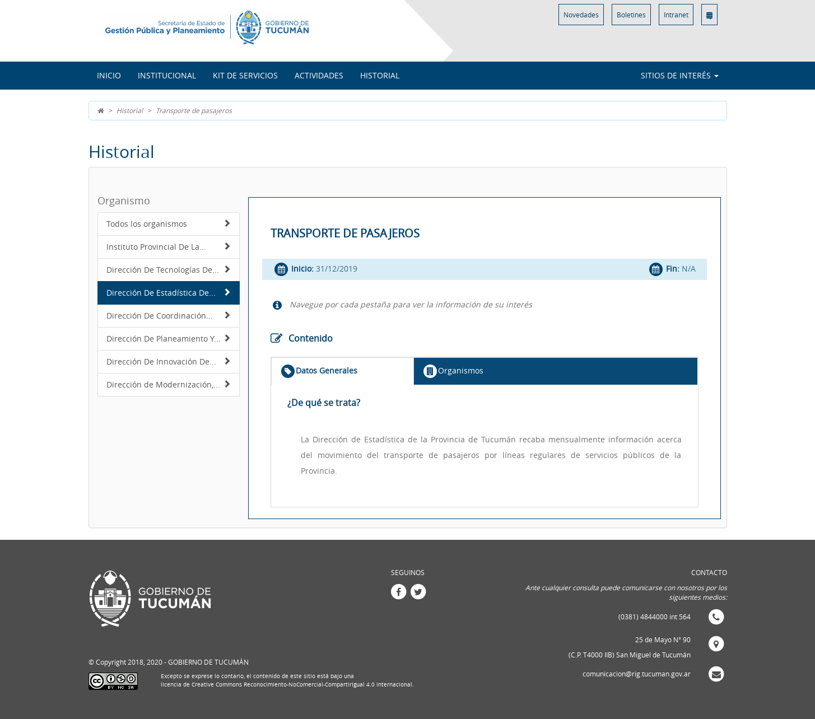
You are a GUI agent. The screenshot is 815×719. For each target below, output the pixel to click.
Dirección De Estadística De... (168, 292)
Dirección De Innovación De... (168, 361)
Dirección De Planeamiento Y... (168, 338)
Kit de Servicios (245, 75)
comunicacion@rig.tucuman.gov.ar (637, 673)
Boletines (631, 14)
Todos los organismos (168, 223)
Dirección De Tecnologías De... (168, 269)
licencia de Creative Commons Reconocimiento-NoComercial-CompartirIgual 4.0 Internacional (286, 684)
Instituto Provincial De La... (168, 246)
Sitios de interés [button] (680, 75)
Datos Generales (318, 371)
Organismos (452, 371)
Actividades (319, 75)
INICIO (109, 75)
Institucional (167, 75)
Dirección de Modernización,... (168, 384)
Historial (379, 75)
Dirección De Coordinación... (168, 315)
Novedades (581, 14)
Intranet (676, 14)
